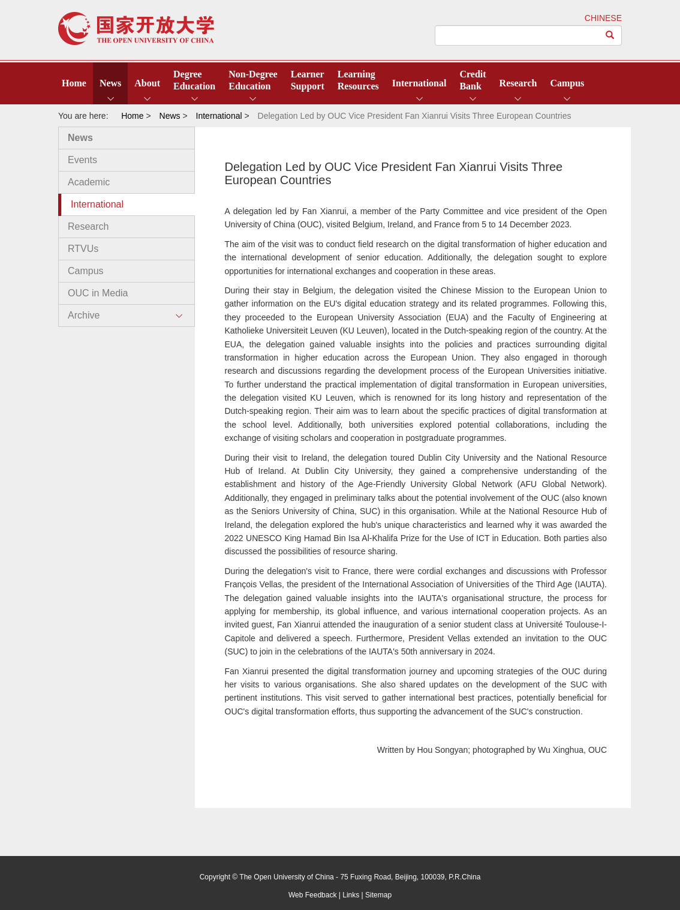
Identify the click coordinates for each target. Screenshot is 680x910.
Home (74, 83)
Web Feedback (312, 895)
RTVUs (83, 249)
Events (82, 160)
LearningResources (358, 80)
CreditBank (472, 80)
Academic (89, 182)
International (419, 83)
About (147, 83)
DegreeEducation (194, 80)
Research (518, 83)
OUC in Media (98, 293)
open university (136, 28)
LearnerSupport (307, 80)
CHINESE (603, 18)
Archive (84, 315)
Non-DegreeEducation (252, 80)
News (110, 83)
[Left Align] (610, 35)
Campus (567, 83)
